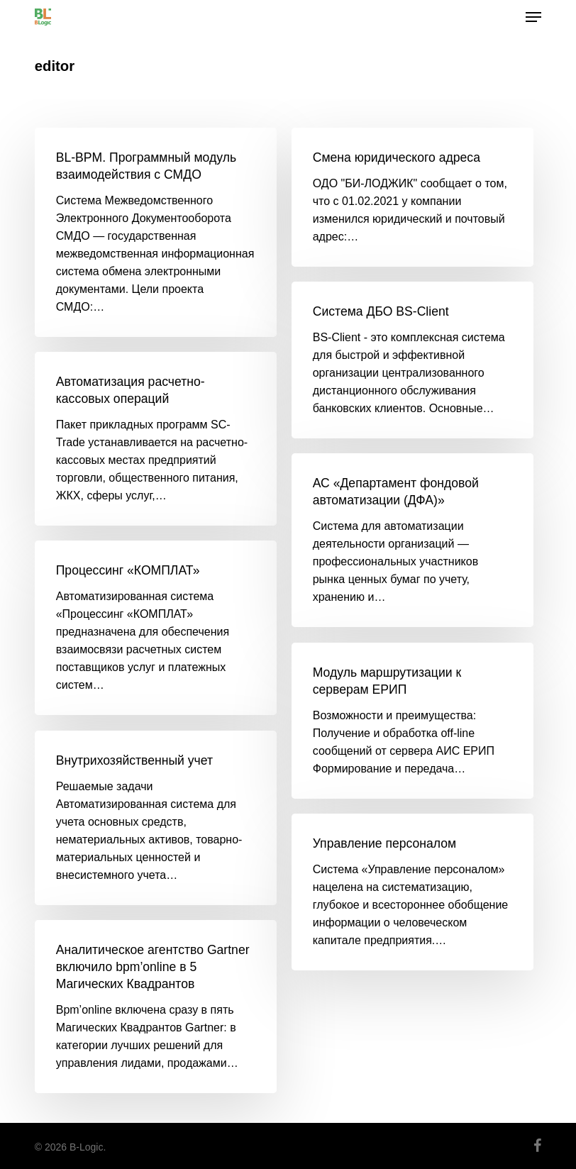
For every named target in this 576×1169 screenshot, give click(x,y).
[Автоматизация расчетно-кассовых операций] (156, 439)
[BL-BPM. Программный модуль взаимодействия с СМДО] (156, 232)
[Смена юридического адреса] (412, 197)
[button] (533, 17)
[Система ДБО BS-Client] (412, 360)
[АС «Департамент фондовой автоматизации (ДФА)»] (412, 540)
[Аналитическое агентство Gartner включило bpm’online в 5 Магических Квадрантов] (156, 1006)
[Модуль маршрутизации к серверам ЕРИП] (412, 721)
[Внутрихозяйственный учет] (156, 818)
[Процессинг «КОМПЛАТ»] (156, 628)
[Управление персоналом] (412, 892)
